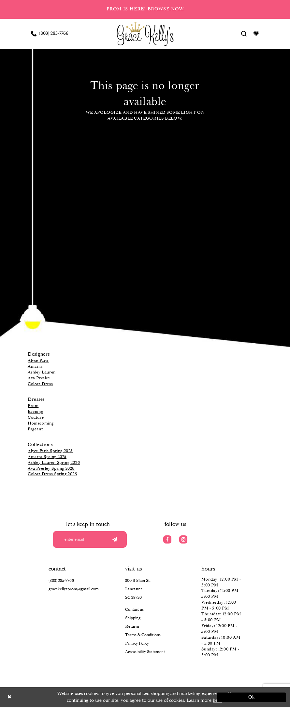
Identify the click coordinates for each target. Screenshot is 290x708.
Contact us (134, 610)
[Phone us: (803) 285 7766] (50, 33)
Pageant (35, 429)
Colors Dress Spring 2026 (52, 474)
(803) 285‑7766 (61, 581)
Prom (33, 405)
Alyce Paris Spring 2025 (50, 451)
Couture (36, 417)
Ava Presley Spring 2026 (51, 468)
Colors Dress (40, 384)
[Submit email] (114, 539)
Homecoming (41, 423)
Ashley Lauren (42, 372)
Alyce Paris (38, 360)
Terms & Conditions (143, 635)
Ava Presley (39, 378)
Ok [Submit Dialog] (250, 698)
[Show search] (244, 33)
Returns (132, 626)
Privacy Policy (137, 643)
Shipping (132, 618)
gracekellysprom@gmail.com (74, 589)
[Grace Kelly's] (145, 33)
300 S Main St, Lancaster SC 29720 (138, 589)
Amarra (35, 366)
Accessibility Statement (145, 652)
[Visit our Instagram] (183, 539)
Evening (35, 411)
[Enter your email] (92, 539)
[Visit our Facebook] (167, 539)
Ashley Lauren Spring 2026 (54, 462)
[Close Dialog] (40, 698)
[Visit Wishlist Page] (256, 33)
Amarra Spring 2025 (47, 456)
